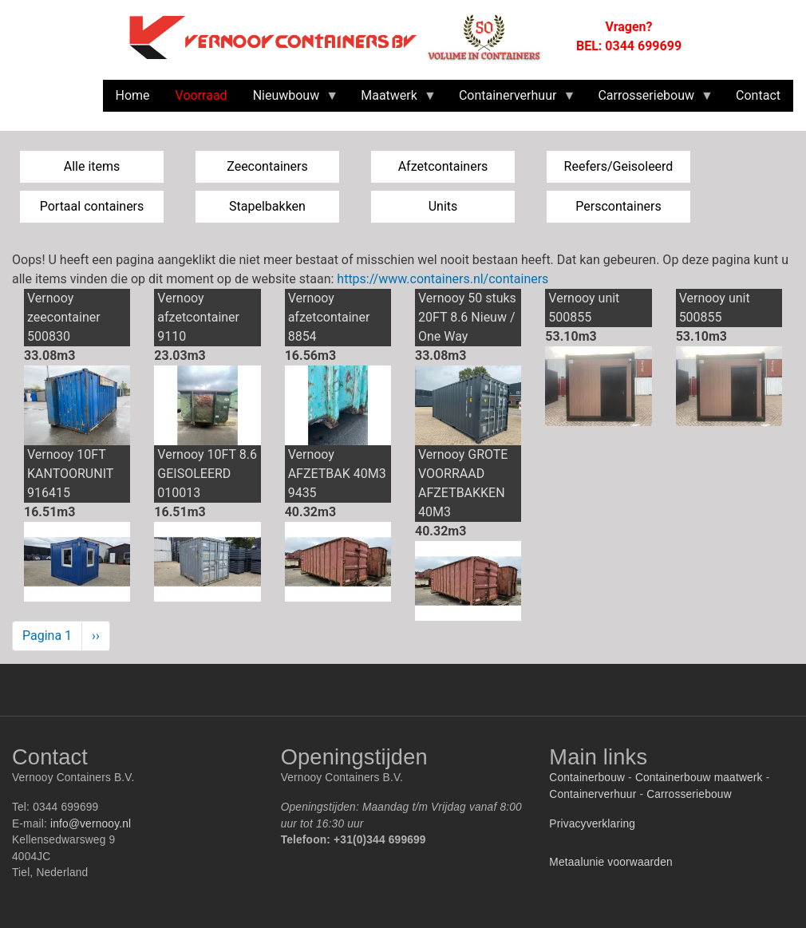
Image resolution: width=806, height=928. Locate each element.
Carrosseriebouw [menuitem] (649, 100)
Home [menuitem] (133, 95)
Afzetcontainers (443, 166)
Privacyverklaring (592, 824)
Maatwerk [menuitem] (392, 100)
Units (443, 206)
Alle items (92, 166)
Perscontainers (618, 206)
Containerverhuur (592, 794)
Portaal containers (92, 206)
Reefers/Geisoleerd (619, 166)
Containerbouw (587, 778)
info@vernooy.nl (90, 824)
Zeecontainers (267, 166)
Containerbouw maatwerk (699, 778)
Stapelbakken (267, 206)
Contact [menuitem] (758, 95)
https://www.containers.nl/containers (442, 278)
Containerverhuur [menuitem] (511, 100)
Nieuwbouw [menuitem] (289, 100)
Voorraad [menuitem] (201, 95)
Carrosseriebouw (689, 794)
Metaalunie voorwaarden (610, 862)
